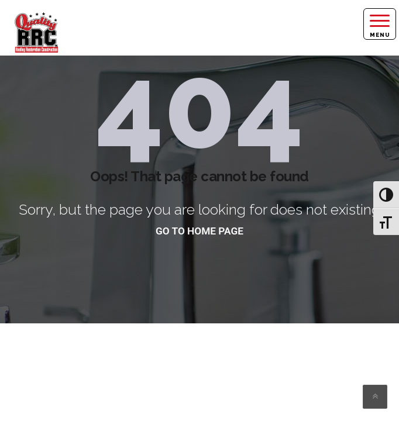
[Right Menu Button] (379, 24)
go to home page (199, 231)
